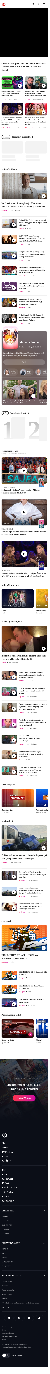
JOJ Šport (6, 1161)
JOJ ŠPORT (7, 1179)
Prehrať (24, 1098)
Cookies (4, 1330)
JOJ (4, 1170)
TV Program (7, 1152)
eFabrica (28, 1347)
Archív (5, 1147)
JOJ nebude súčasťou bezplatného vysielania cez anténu (20, 1303)
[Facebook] (9, 1318)
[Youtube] (29, 1318)
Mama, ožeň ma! (29, 342)
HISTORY (5, 1234)
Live (4, 1143)
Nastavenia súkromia (8, 1333)
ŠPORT (4, 1258)
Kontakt (4, 1339)
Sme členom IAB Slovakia (9, 1336)
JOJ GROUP (8, 1201)
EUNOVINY (6, 1266)
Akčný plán (6, 1307)
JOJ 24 (5, 1156)
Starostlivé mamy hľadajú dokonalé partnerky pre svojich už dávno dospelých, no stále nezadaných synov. (23, 354)
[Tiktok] (39, 1318)
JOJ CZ (5, 1196)
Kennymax (13, 1347)
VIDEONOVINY (8, 1262)
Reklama (5, 1286)
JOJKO (5, 1183)
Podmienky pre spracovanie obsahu (12, 1327)
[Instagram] (19, 1318)
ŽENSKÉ (5, 1217)
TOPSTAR (5, 1221)
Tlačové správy (7, 1281)
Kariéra (4, 1299)
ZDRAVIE (5, 1229)
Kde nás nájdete (7, 1294)
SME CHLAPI (7, 1225)
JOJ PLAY (7, 1174)
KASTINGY (7, 1192)
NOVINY (5, 1249)
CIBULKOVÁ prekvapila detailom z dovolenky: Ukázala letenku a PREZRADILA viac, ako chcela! (24, 66)
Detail (24, 362)
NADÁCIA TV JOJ (10, 1187)
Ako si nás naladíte (8, 1290)
